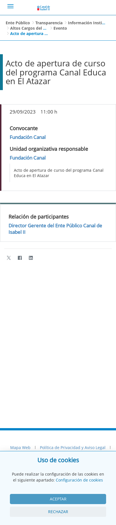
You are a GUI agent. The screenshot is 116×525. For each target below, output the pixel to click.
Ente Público (18, 22)
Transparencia (49, 22)
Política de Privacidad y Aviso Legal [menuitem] (73, 447)
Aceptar (58, 499)
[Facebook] (19, 257)
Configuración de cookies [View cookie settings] (79, 480)
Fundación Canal (28, 137)
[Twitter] (8, 257)
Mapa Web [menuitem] (20, 447)
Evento (60, 28)
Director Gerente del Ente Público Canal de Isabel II (55, 228)
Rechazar (58, 511)
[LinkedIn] (30, 257)
